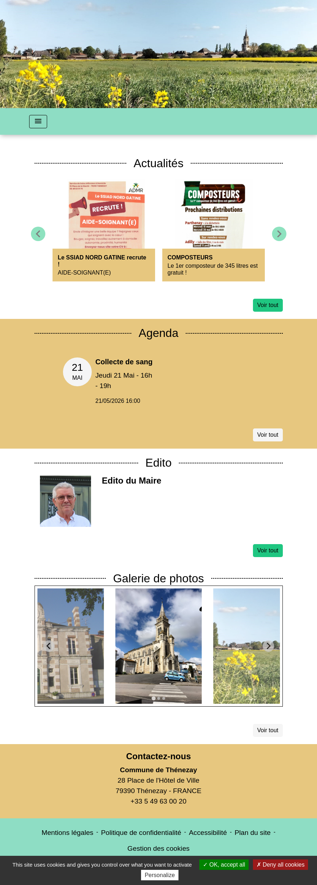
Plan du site (253, 832)
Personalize (160, 875)
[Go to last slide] (49, 646)
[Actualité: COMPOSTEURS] (213, 230)
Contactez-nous (158, 756)
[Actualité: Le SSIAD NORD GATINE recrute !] (104, 230)
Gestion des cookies (158, 848)
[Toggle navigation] (38, 121)
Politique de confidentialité (141, 832)
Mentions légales (67, 832)
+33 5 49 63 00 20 (158, 801)
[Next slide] (268, 646)
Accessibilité (208, 832)
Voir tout (267, 305)
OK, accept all (224, 865)
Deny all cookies (281, 865)
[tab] (153, 698)
